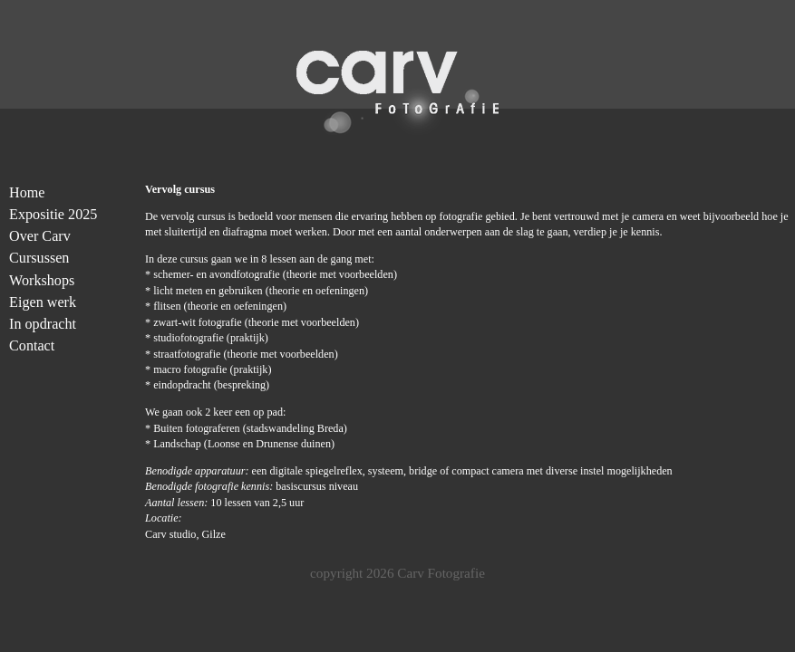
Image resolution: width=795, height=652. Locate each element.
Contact (31, 345)
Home (26, 192)
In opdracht (42, 323)
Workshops (41, 280)
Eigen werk (42, 302)
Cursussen (39, 257)
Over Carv (40, 236)
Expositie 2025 (53, 214)
